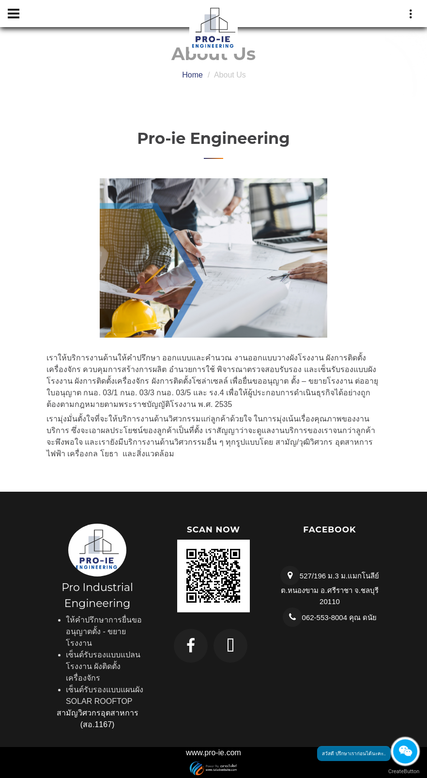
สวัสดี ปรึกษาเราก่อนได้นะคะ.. (354, 753)
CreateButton (402, 771)
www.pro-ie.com (213, 752)
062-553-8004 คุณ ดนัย (339, 617)
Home (192, 75)
